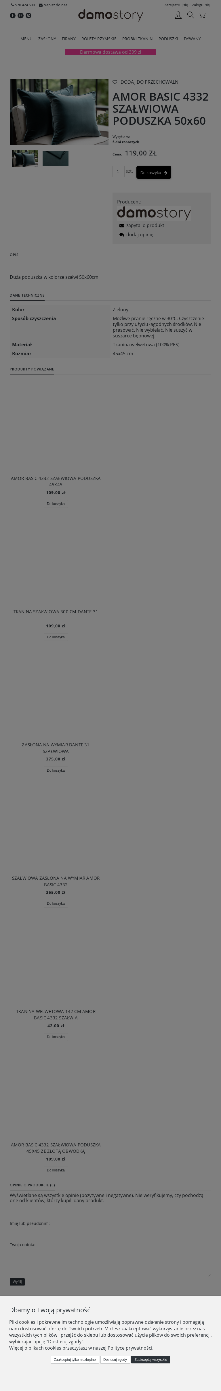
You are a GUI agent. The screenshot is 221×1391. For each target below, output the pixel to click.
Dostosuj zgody (115, 1360)
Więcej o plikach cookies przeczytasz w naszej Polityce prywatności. (81, 1348)
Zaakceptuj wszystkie (150, 1360)
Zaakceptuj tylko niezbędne (75, 1360)
